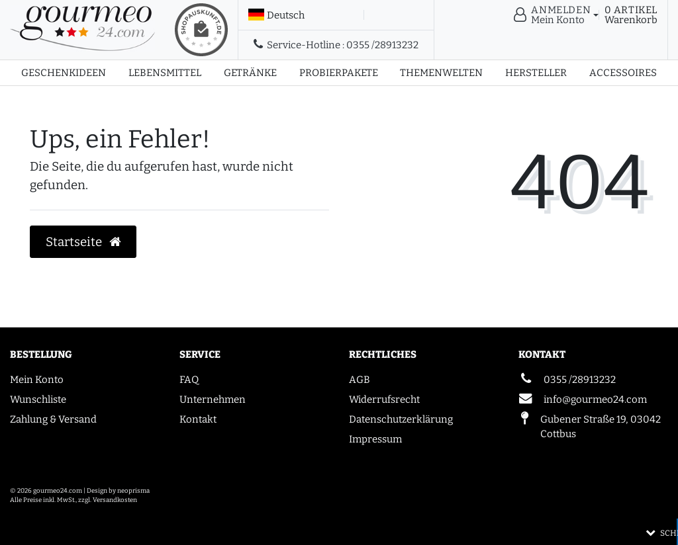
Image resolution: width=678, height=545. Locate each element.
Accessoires (623, 73)
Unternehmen (212, 399)
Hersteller (536, 73)
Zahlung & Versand (53, 419)
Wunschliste (38, 399)
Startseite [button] (83, 241)
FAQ (189, 380)
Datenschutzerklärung (401, 419)
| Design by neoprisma (116, 491)
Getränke (250, 73)
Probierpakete (338, 73)
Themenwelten (441, 73)
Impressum (375, 439)
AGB (359, 380)
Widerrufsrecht (384, 399)
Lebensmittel (164, 73)
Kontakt (198, 419)
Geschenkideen (63, 73)
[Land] (276, 15)
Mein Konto (37, 380)
